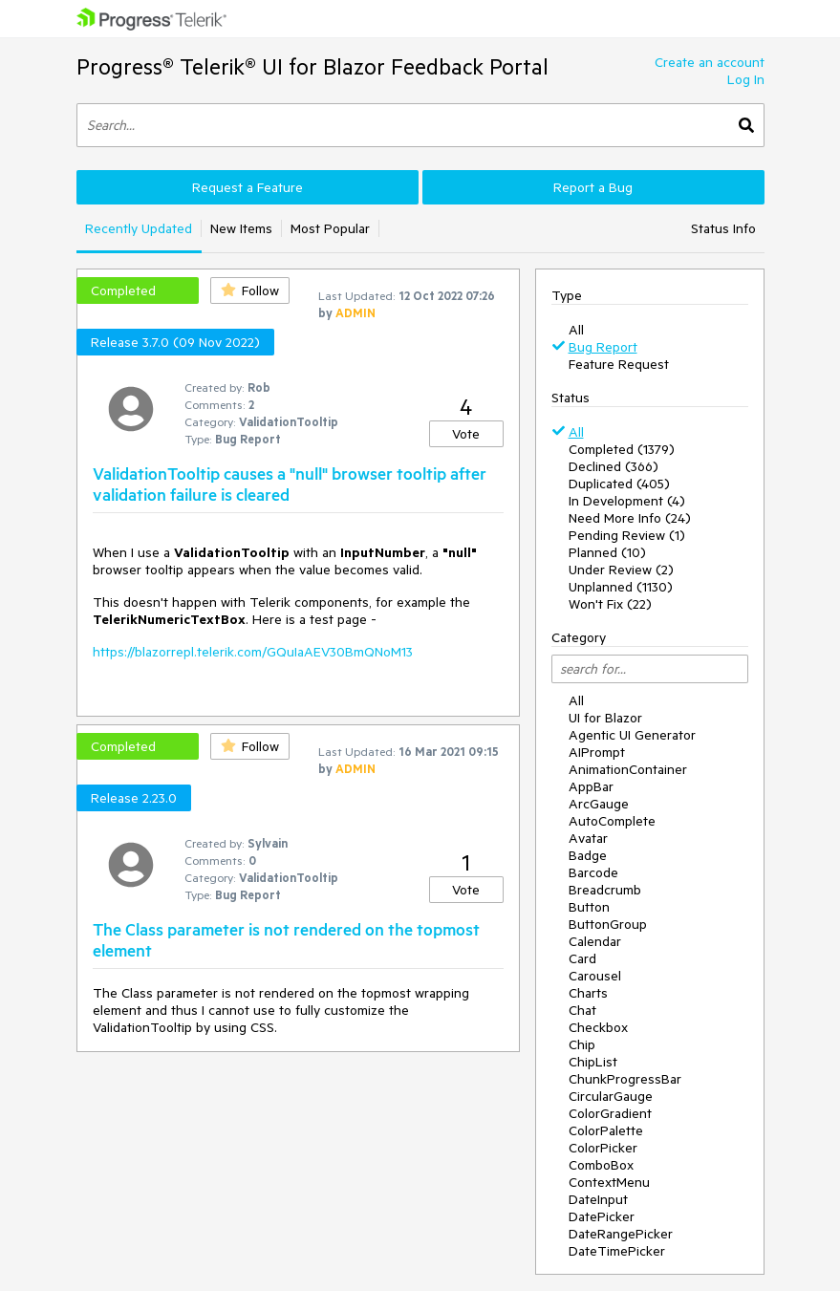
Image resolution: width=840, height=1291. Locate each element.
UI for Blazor (605, 717)
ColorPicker (603, 1147)
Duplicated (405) (619, 483)
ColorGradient (610, 1113)
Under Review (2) (621, 569)
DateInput (598, 1199)
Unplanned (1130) (621, 586)
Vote (466, 433)
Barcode (593, 872)
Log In (746, 79)
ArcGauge (599, 803)
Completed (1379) (622, 449)
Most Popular (330, 228)
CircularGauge (611, 1096)
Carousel (595, 975)
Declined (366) (613, 466)
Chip (582, 1044)
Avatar (588, 838)
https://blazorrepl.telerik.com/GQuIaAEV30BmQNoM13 (253, 651)
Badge (588, 855)
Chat (582, 1010)
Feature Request (619, 364)
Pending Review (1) (627, 535)
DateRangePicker (621, 1233)
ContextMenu (609, 1182)
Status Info (723, 228)
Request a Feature (247, 187)
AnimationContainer (628, 769)
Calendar (595, 941)
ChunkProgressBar (625, 1078)
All (576, 329)
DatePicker (602, 1216)
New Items (241, 228)
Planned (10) (607, 552)
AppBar (591, 786)
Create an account (710, 62)
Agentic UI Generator (632, 734)
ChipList (593, 1061)
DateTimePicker (617, 1250)
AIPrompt (597, 752)
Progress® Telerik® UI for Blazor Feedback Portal (312, 66)
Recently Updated (138, 228)
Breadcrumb (605, 889)
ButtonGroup (608, 924)
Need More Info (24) (630, 518)
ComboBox (601, 1164)
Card (582, 958)
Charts (588, 992)
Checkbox (598, 1027)
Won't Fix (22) (610, 604)
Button (589, 906)
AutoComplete (612, 820)
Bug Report (603, 346)
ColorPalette (606, 1130)
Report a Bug (593, 187)
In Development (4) (627, 500)
